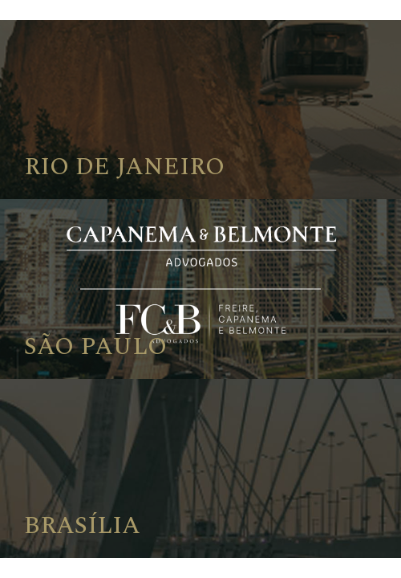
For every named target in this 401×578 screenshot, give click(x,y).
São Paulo (95, 346)
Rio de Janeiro (124, 167)
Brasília (82, 525)
